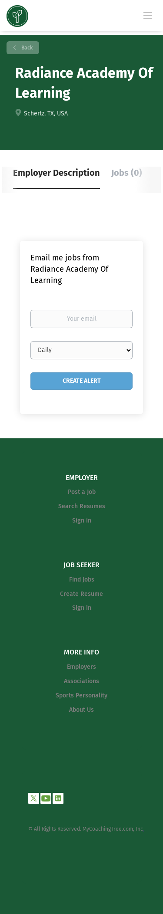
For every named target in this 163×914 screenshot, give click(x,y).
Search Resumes (81, 506)
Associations (81, 681)
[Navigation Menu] (147, 15)
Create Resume (81, 594)
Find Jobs (81, 579)
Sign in (81, 520)
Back (26, 48)
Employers (81, 667)
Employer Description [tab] (56, 173)
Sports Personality (81, 695)
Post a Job (82, 492)
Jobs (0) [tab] (126, 173)
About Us (81, 709)
